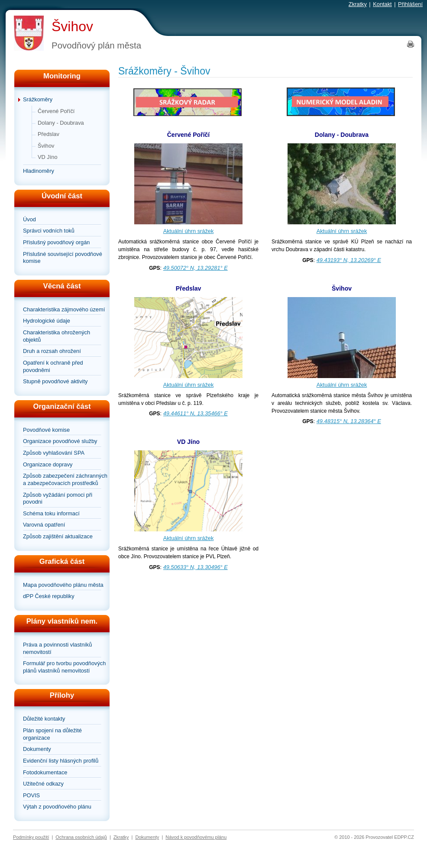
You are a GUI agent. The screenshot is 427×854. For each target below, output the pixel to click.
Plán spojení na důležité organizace (52, 734)
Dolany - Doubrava (61, 123)
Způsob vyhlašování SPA (53, 453)
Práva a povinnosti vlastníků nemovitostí (57, 648)
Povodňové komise (46, 430)
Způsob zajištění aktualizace (58, 536)
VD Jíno (48, 157)
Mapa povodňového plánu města (63, 585)
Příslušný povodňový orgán (56, 242)
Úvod (29, 219)
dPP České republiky (48, 596)
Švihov (72, 26)
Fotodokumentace (45, 772)
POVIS (31, 795)
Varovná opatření (44, 524)
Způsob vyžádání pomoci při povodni (57, 498)
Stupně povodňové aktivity (55, 381)
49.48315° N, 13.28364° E (349, 421)
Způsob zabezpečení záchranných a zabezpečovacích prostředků (65, 479)
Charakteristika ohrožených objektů (56, 336)
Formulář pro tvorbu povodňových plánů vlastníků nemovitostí (64, 667)
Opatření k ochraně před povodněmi (53, 366)
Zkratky (358, 4)
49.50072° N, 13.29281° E (195, 268)
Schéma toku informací (51, 513)
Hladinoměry (38, 171)
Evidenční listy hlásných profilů (60, 760)
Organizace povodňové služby (60, 441)
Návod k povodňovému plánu (195, 837)
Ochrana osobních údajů (81, 837)
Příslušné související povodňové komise (62, 258)
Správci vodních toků (48, 230)
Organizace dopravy (48, 464)
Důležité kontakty (44, 718)
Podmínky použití (31, 837)
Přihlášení (410, 4)
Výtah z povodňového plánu (57, 806)
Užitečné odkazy (43, 783)
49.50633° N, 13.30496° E (195, 567)
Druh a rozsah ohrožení (52, 351)
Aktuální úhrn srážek (188, 231)
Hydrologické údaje (46, 320)
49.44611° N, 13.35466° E (195, 413)
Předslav (48, 134)
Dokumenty (37, 749)
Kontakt (382, 4)
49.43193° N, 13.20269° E (349, 260)
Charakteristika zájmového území (64, 309)
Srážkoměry (37, 99)
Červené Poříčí (56, 111)
